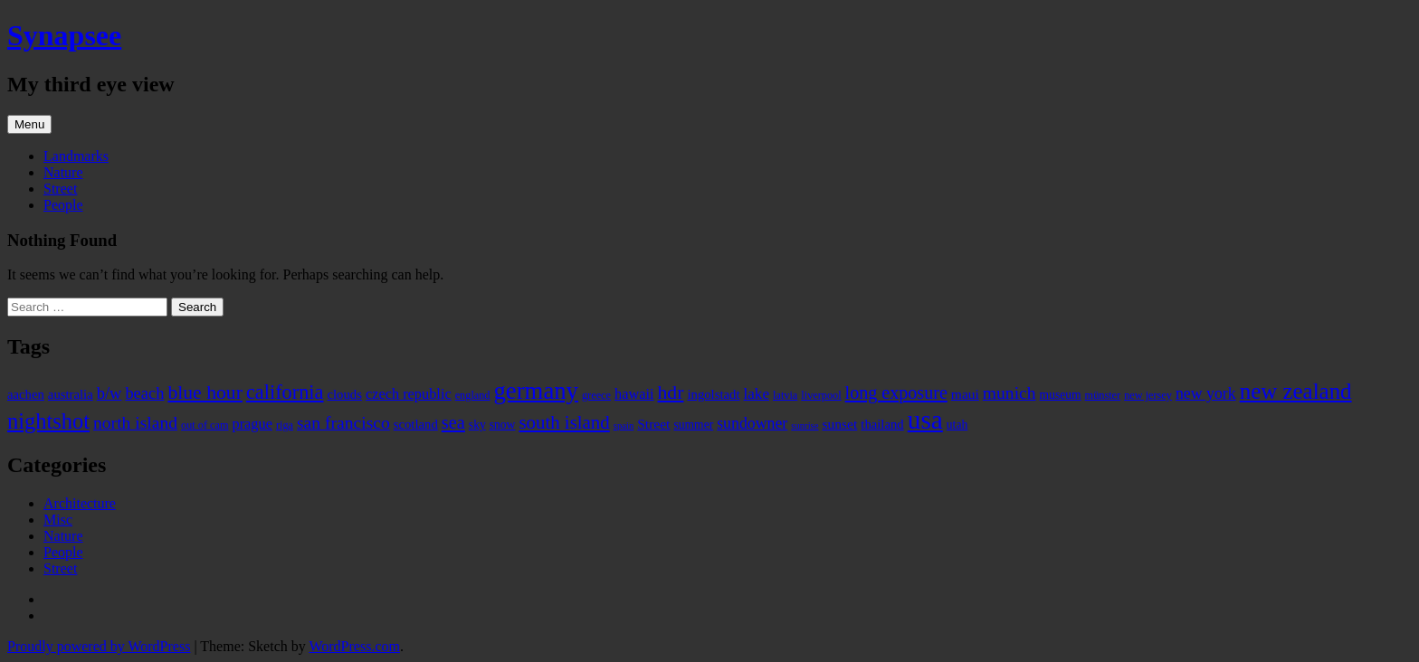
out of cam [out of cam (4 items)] (204, 425)
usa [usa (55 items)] (925, 419)
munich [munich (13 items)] (1009, 392)
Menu (29, 124)
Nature (63, 172)
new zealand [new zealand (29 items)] (1296, 391)
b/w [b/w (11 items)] (109, 393)
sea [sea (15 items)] (453, 422)
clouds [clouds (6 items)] (345, 394)
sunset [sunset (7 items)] (840, 423)
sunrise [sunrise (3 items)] (804, 425)
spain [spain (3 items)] (624, 425)
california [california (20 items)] (285, 392)
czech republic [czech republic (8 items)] (409, 393)
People (63, 205)
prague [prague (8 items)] (251, 423)
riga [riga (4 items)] (284, 425)
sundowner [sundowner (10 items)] (752, 423)
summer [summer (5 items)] (693, 424)
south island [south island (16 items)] (564, 422)
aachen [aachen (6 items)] (25, 394)
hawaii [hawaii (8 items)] (634, 393)
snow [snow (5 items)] (503, 424)
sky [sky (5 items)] (477, 424)
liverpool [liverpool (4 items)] (821, 395)
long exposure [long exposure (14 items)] (896, 392)
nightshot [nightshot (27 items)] (48, 421)
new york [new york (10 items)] (1206, 393)
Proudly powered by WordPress (98, 646)
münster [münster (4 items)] (1103, 395)
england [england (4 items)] (472, 395)
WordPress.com (354, 646)
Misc (57, 519)
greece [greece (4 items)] (596, 395)
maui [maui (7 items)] (965, 394)
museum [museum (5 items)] (1060, 395)
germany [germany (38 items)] (536, 390)
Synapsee (64, 35)
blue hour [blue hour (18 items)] (205, 392)
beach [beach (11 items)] (144, 393)
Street (60, 188)
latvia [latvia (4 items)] (785, 395)
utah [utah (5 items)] (957, 424)
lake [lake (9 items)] (757, 393)
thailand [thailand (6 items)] (882, 424)
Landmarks (76, 156)
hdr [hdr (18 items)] (671, 392)
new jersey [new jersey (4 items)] (1148, 395)
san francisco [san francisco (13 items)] (343, 422)
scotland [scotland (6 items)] (416, 424)
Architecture (79, 503)
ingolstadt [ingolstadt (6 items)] (713, 394)
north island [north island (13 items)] (135, 422)
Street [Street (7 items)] (653, 423)
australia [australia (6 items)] (70, 394)
